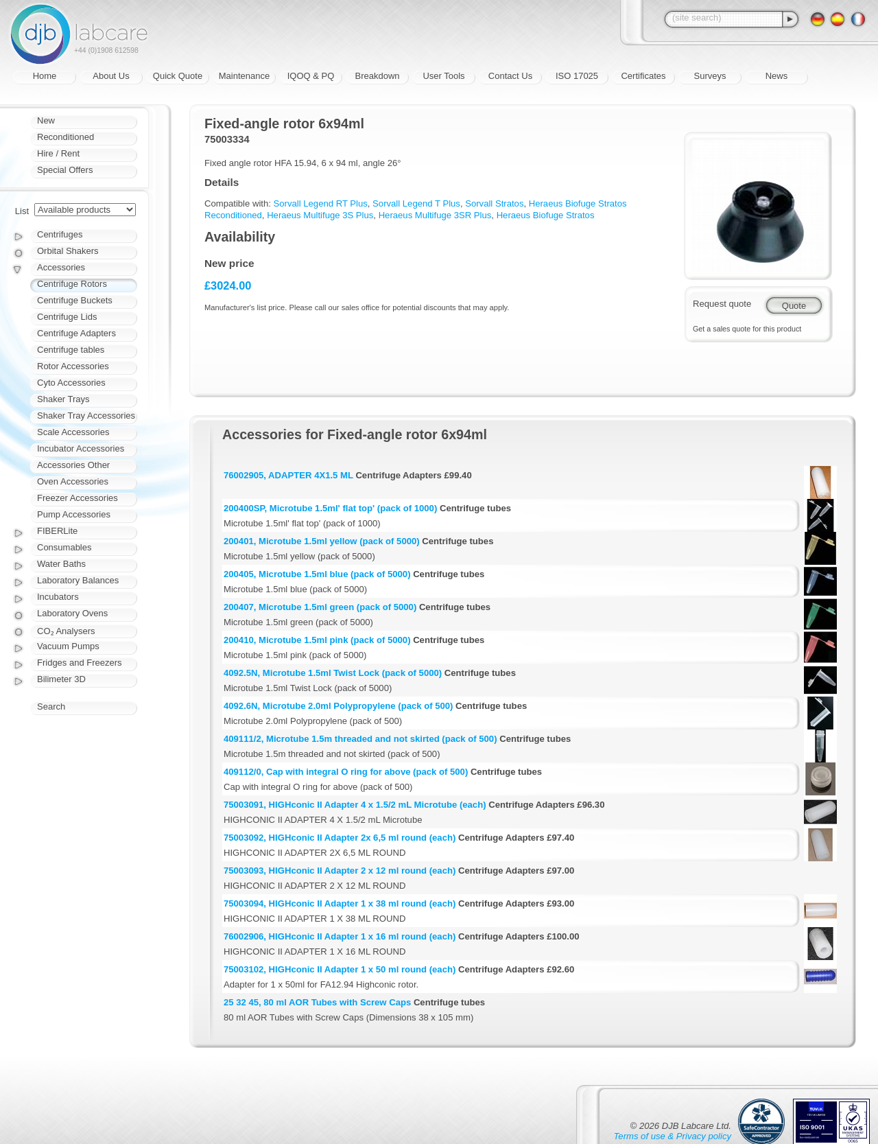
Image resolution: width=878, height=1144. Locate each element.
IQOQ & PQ (311, 76)
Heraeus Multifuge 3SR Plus (435, 215)
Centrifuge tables (70, 350)
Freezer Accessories (77, 498)
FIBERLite (57, 531)
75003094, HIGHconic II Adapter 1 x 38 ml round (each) (339, 903)
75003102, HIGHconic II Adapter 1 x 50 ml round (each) (339, 969)
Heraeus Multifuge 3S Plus (320, 215)
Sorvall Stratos (494, 203)
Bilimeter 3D (61, 679)
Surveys (710, 76)
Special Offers (65, 170)
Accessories (61, 267)
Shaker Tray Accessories (86, 415)
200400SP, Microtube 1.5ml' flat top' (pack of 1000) (330, 508)
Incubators (58, 597)
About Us (111, 76)
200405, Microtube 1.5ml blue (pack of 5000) (317, 574)
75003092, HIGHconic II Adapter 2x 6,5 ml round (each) (339, 837)
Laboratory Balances (78, 580)
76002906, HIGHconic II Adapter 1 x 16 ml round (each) (339, 936)
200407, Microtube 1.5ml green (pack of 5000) (320, 607)
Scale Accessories (73, 432)
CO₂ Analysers (66, 631)
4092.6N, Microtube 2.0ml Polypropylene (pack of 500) (338, 706)
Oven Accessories (72, 481)
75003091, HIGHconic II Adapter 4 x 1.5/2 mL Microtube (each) (355, 804)
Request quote (722, 304)
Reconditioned (65, 137)
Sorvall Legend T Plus (416, 203)
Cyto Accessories (71, 382)
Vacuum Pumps (68, 646)
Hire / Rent (58, 153)
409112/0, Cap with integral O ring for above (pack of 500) (346, 772)
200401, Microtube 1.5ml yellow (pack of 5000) (322, 541)
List (22, 211)
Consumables (64, 547)
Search (51, 706)
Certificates (643, 76)
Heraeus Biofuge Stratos (546, 215)
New (46, 120)
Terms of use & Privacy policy (672, 1136)
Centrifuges (59, 234)
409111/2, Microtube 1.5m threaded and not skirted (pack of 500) (360, 739)
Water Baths (61, 564)
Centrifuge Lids (67, 317)
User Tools (443, 76)
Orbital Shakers (68, 251)
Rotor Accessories (73, 366)
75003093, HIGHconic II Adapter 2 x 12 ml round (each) (339, 870)
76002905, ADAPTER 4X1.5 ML (288, 475)
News (777, 76)
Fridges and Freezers (79, 662)
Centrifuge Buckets (74, 300)
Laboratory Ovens (72, 613)
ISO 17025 (577, 76)
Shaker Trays (63, 399)
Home (45, 76)
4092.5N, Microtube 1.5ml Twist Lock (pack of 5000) (333, 673)
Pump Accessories (73, 514)
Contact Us (510, 76)
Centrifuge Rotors (72, 284)
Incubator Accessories (80, 448)
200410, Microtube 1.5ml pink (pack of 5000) (317, 640)
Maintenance (244, 76)
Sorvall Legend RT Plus (321, 203)
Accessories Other (73, 465)
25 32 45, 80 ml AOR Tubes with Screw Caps (317, 1002)
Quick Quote (177, 76)
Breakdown (377, 76)
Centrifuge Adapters (76, 333)
